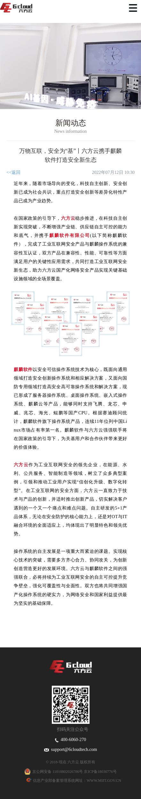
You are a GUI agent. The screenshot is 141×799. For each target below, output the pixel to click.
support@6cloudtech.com (70, 749)
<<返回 (13, 172)
